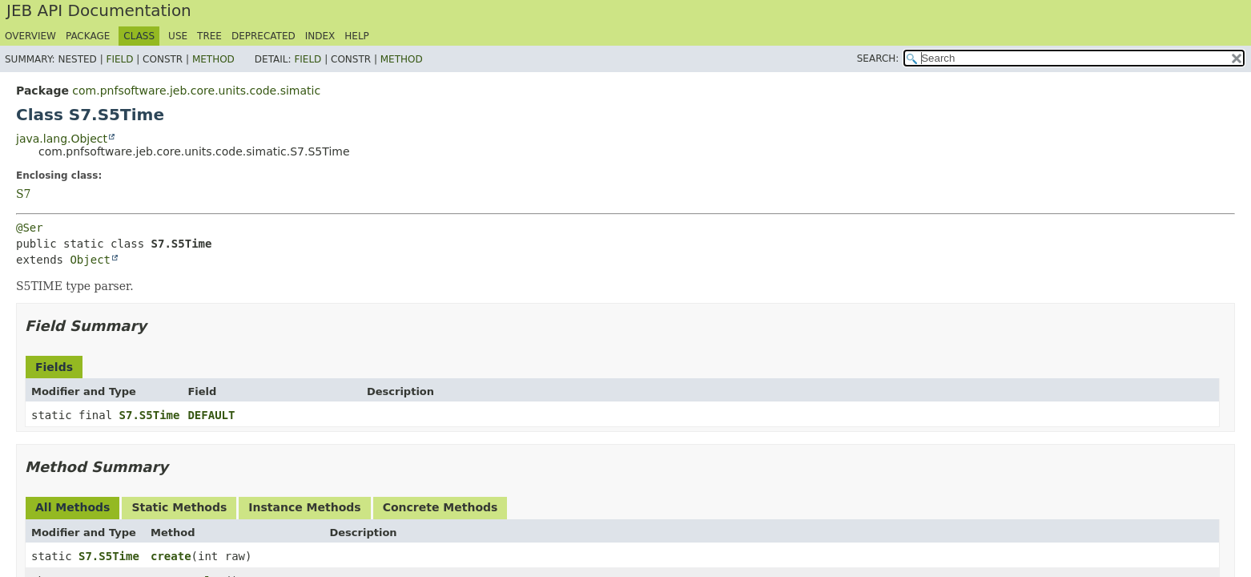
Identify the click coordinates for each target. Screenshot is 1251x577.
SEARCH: (878, 58)
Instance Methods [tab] (304, 507)
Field (119, 59)
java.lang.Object (61, 138)
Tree (209, 36)
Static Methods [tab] (179, 507)
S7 (23, 194)
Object (90, 259)
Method (213, 59)
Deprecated (263, 36)
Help (356, 36)
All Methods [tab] (72, 507)
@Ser (29, 227)
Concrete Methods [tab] (440, 507)
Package (88, 36)
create (171, 556)
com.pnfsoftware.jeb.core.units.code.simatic (196, 90)
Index (320, 36)
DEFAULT (211, 415)
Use (177, 36)
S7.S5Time (149, 415)
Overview (30, 36)
